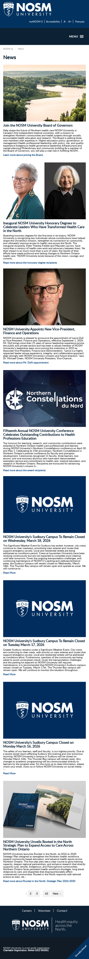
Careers (27, 910)
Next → (57, 893)
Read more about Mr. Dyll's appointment (25, 362)
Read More (9, 573)
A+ (69, 21)
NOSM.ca (8, 48)
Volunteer (44, 910)
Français (79, 21)
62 (46, 893)
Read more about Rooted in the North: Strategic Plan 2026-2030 (39, 881)
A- (65, 21)
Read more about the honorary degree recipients (30, 262)
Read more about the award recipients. (24, 470)
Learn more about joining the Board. (23, 155)
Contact (62, 910)
